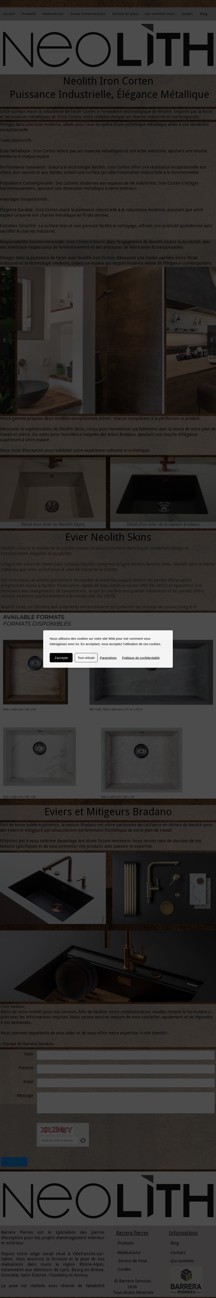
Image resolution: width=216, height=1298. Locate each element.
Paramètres (108, 658)
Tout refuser (86, 658)
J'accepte (61, 658)
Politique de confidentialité (141, 658)
